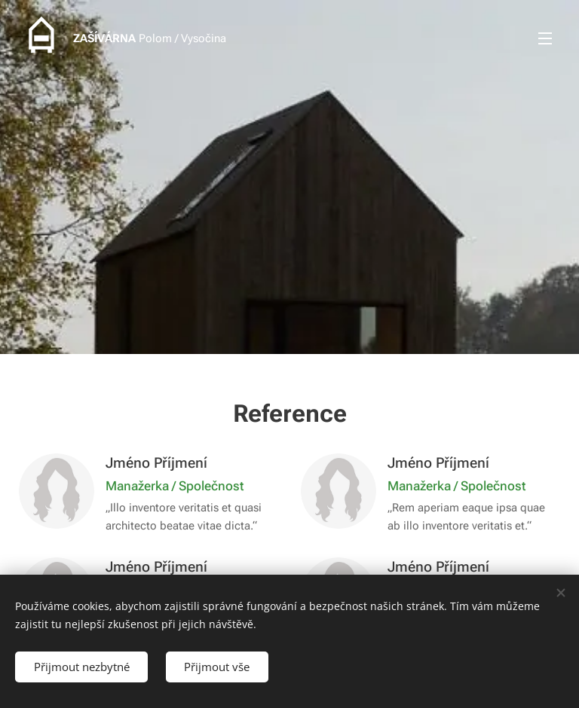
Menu (545, 38)
